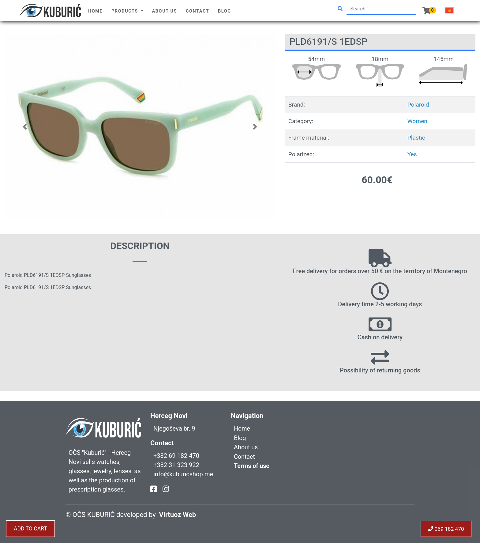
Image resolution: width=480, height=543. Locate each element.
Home (95, 11)
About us (164, 11)
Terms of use (252, 465)
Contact (197, 11)
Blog (224, 11)
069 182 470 (445, 529)
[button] (25, 126)
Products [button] (125, 11)
